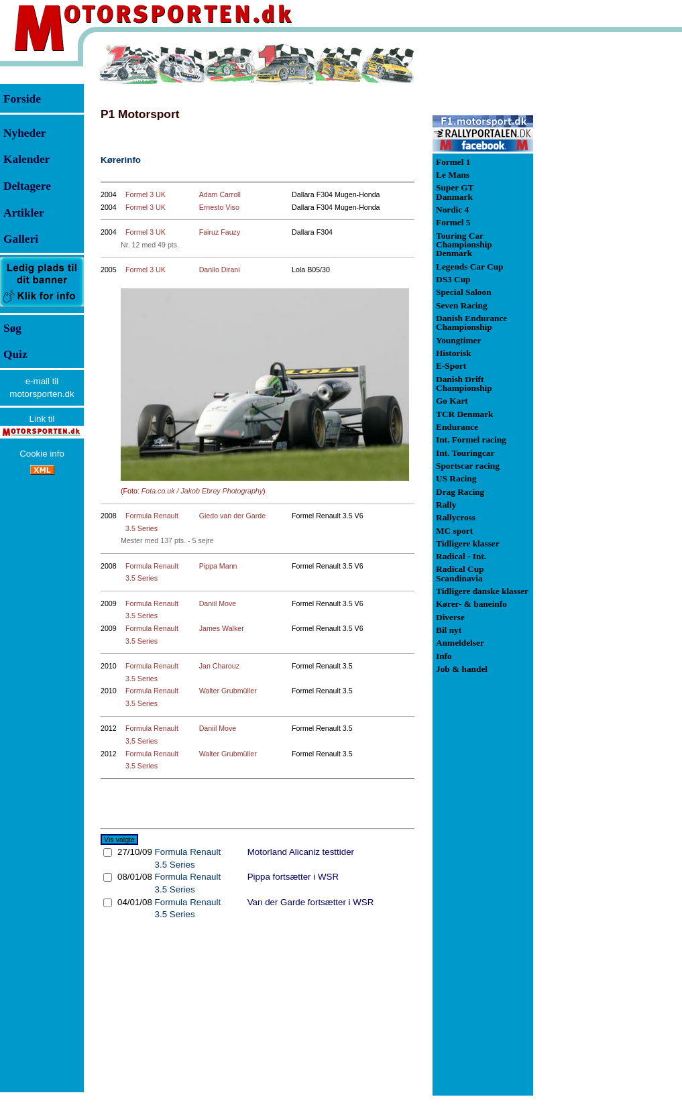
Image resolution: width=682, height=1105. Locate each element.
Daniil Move (218, 603)
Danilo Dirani (219, 270)
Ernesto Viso (219, 207)
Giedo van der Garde (232, 516)
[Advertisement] (603, 244)
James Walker (221, 628)
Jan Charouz (219, 666)
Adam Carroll (220, 194)
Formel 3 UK (145, 194)
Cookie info (41, 454)
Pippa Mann (218, 566)
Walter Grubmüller (228, 691)
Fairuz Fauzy (220, 232)
